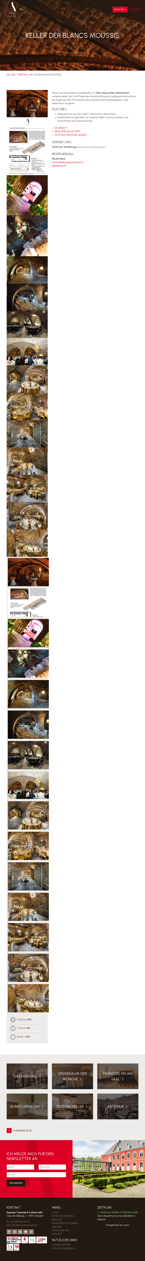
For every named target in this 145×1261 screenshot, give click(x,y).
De (21, 9)
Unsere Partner (61, 1243)
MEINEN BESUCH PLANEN (65, 1222)
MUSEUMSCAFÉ (60, 1229)
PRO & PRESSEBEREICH (64, 1247)
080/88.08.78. (59, 165)
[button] (130, 9)
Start (55, 1212)
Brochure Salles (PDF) (66, 131)
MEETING (23, 74)
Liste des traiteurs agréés (69, 134)
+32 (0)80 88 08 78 (18, 1221)
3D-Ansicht (60, 127)
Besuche (119, 9)
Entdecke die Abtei (62, 1215)
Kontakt (57, 1233)
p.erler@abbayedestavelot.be (67, 161)
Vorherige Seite (19, 1130)
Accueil (11, 74)
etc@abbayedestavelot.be (22, 1224)
